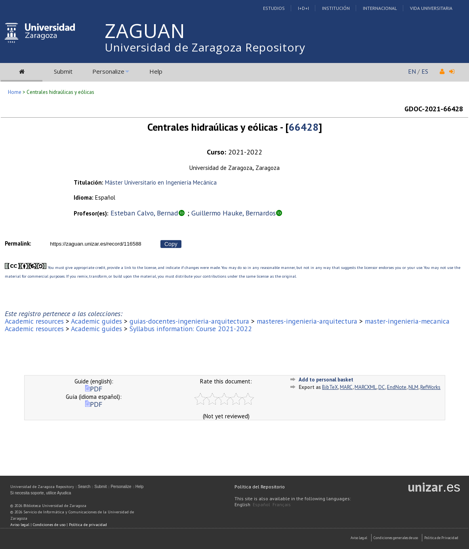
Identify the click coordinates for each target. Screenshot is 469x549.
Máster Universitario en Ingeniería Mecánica (161, 182)
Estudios (274, 8)
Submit (63, 71)
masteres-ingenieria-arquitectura (307, 321)
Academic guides (96, 321)
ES (424, 71)
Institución (336, 8)
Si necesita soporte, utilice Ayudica (40, 493)
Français (282, 504)
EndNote (396, 387)
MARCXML (365, 387)
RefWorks (430, 387)
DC (381, 387)
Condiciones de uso (49, 524)
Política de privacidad (88, 524)
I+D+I (303, 8)
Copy (170, 244)
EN (412, 71)
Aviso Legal (359, 538)
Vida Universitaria (431, 8)
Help (155, 71)
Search (84, 486)
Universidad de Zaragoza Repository (205, 47)
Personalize (108, 71)
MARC (346, 387)
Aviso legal (19, 524)
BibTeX (330, 387)
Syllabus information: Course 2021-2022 (191, 328)
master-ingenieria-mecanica (407, 321)
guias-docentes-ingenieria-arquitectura (189, 321)
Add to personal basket (326, 379)
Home (14, 92)
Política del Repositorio (259, 487)
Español (261, 504)
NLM (413, 387)
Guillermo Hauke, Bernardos (233, 212)
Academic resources (34, 321)
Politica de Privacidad (441, 538)
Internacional (380, 8)
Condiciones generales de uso (396, 538)
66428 (303, 126)
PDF (93, 388)
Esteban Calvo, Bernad (144, 212)
